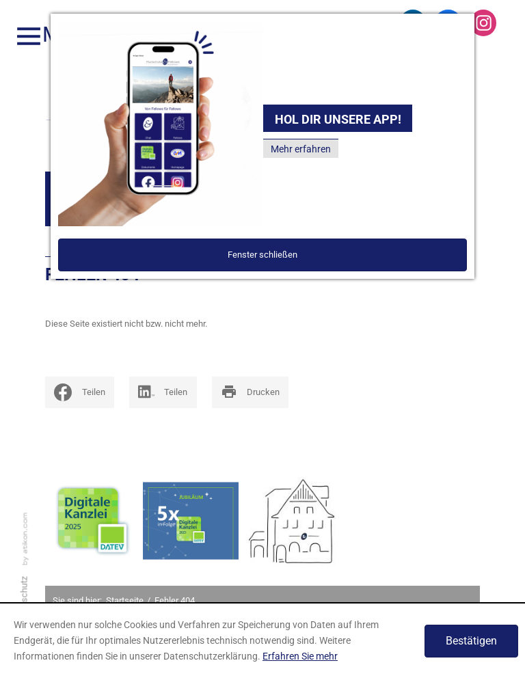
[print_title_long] (250, 392)
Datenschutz (24, 601)
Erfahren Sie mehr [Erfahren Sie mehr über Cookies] (300, 656)
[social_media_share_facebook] (79, 392)
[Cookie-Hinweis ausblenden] (471, 641)
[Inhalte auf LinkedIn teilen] (163, 392)
